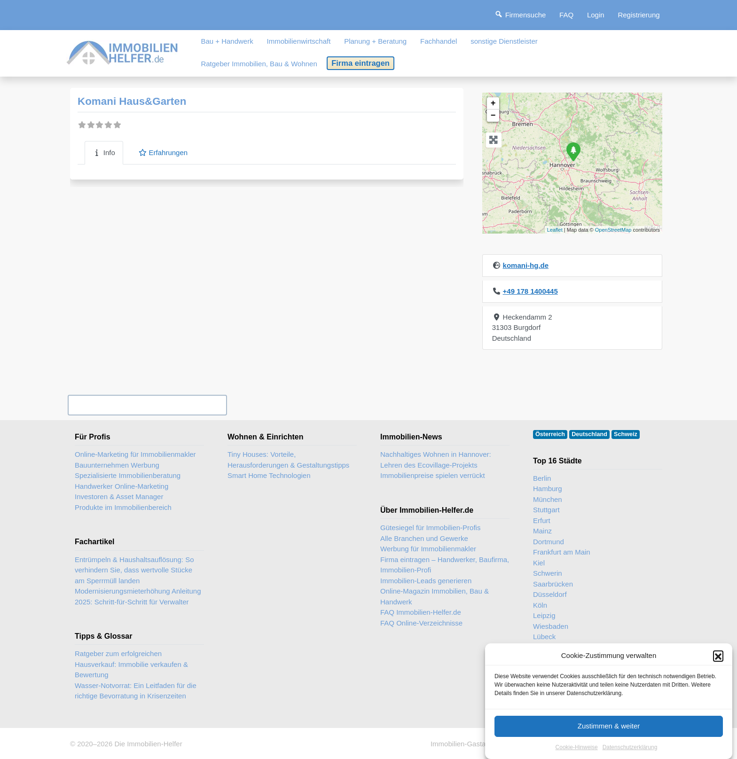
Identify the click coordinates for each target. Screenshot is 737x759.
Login (595, 15)
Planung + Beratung (375, 41)
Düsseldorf (550, 594)
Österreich (550, 434)
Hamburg (547, 489)
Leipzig (544, 615)
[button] (718, 665)
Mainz (542, 531)
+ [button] (493, 103)
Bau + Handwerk (227, 41)
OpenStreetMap (613, 230)
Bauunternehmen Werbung (117, 465)
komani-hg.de (526, 265)
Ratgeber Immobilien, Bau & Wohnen (259, 64)
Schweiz (625, 434)
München (547, 499)
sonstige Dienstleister (504, 41)
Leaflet (555, 230)
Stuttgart (546, 510)
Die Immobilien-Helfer (148, 744)
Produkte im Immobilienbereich (123, 507)
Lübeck (544, 637)
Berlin (542, 478)
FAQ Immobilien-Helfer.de (420, 612)
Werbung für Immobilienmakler (428, 549)
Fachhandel (438, 41)
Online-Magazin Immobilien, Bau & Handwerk (434, 596)
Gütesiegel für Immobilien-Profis (430, 528)
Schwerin (547, 573)
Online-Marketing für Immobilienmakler (135, 454)
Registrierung (638, 15)
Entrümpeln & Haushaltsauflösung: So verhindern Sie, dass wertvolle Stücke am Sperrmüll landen (134, 570)
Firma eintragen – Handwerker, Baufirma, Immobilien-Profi (444, 565)
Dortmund (548, 542)
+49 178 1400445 (530, 291)
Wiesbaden (550, 626)
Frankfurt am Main (561, 552)
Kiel (539, 563)
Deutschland (589, 434)
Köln (540, 605)
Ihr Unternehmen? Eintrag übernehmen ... (147, 405)
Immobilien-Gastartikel (466, 744)
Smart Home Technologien (268, 475)
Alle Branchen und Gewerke (424, 538)
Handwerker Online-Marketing (121, 486)
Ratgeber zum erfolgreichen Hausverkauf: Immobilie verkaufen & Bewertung (131, 664)
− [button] (493, 115)
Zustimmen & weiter (609, 735)
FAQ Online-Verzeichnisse (421, 623)
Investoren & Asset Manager (119, 497)
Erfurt (541, 520)
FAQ (566, 15)
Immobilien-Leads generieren (425, 581)
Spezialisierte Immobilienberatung (127, 475)
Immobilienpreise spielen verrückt (432, 475)
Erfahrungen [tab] (163, 152)
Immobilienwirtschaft (299, 41)
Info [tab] (104, 152)
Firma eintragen (360, 63)
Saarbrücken (553, 584)
